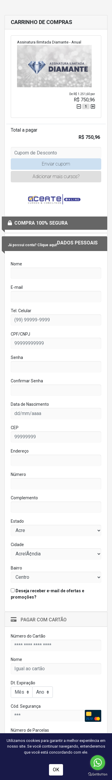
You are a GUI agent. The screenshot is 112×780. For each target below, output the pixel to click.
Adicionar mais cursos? (56, 176)
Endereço (20, 451)
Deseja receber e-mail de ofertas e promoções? (47, 593)
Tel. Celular (21, 310)
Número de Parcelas (30, 730)
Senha (17, 357)
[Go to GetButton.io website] (97, 774)
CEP (15, 427)
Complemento (24, 497)
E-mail (17, 287)
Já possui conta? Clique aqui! (32, 245)
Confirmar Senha (27, 380)
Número (18, 474)
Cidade (17, 544)
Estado (17, 521)
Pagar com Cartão (39, 620)
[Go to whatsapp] (97, 762)
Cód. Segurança (26, 706)
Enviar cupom (56, 164)
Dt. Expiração (23, 682)
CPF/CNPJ (20, 334)
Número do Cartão (28, 636)
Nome (16, 263)
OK (56, 770)
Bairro (16, 568)
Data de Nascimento (30, 404)
